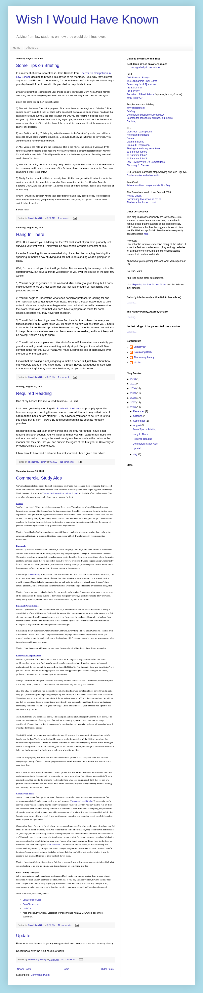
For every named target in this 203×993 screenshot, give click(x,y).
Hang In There (30, 234)
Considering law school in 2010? (144, 199)
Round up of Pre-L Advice (141, 94)
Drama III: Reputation (138, 145)
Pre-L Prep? (133, 91)
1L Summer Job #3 (137, 158)
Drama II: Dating (135, 141)
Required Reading (34, 393)
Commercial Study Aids (39, 478)
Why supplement (136, 108)
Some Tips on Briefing (37, 65)
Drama (130, 138)
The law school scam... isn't (141, 202)
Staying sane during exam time (143, 148)
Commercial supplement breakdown (146, 114)
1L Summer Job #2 (137, 155)
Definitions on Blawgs (138, 77)
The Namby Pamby (144, 357)
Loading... (132, 302)
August (137, 425)
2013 (133, 379)
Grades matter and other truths (143, 175)
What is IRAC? (135, 97)
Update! (24, 935)
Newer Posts (24, 969)
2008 (133, 398)
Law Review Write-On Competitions (146, 162)
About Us (32, 47)
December (139, 411)
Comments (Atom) (40, 975)
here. (146, 234)
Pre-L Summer (134, 87)
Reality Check (134, 195)
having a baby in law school (145, 67)
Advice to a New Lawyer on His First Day (148, 185)
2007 (133, 402)
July (135, 454)
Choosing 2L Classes (138, 165)
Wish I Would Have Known (87, 19)
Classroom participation (139, 131)
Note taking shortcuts (138, 134)
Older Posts (107, 969)
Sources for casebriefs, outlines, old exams (150, 118)
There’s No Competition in (60, 493)
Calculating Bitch (143, 352)
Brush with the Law (68, 408)
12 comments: (65, 925)
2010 (133, 388)
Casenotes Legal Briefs (81, 801)
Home (16, 47)
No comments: (67, 462)
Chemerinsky (34, 574)
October (138, 416)
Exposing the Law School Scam (149, 284)
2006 (133, 407)
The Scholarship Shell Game (142, 81)
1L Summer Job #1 (137, 151)
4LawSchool (54, 844)
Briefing (131, 111)
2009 (133, 393)
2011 (133, 383)
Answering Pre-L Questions (141, 84)
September (139, 420)
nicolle (137, 362)
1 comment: (64, 218)
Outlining (131, 121)
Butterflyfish (140, 346)
